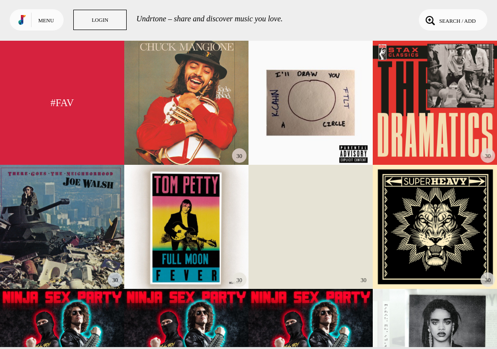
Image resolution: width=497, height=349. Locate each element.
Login (100, 20)
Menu (46, 20)
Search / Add (450, 20)
